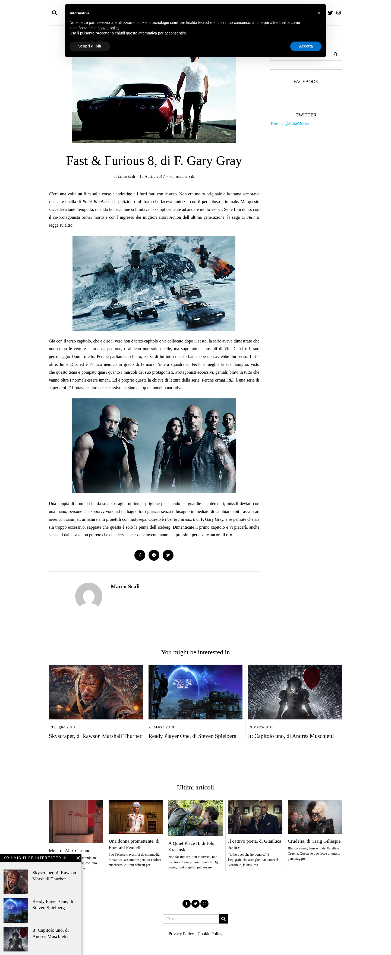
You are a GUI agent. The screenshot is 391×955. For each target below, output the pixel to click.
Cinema (176, 176)
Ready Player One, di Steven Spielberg (193, 736)
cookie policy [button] (108, 28)
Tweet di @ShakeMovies (290, 123)
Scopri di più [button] (89, 46)
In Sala (192, 176)
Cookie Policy (210, 933)
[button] (335, 54)
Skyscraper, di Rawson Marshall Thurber (95, 736)
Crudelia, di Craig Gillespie (314, 841)
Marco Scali (125, 586)
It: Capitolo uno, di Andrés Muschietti (291, 736)
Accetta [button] (306, 46)
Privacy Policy (181, 933)
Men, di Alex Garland (69, 850)
